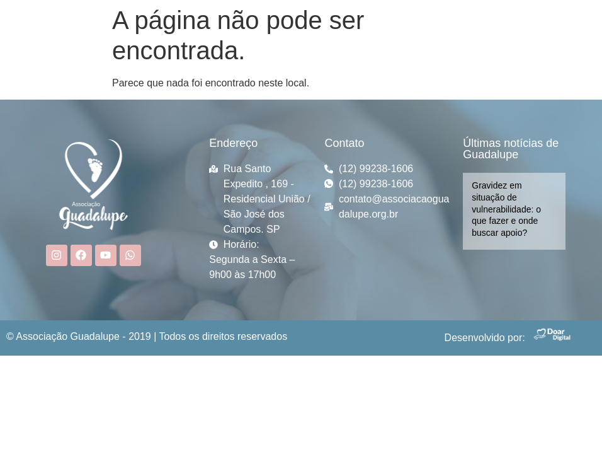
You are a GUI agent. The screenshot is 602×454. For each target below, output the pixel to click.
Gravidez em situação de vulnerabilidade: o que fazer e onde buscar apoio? (506, 209)
